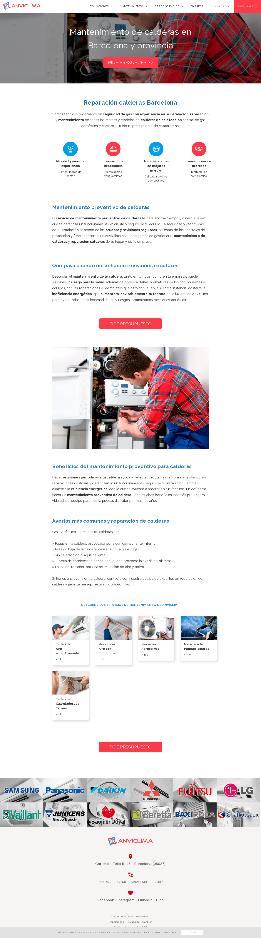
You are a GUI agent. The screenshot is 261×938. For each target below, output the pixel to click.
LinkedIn (145, 900)
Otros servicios (167, 6)
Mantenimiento (131, 6)
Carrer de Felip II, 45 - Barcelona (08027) (130, 864)
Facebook (105, 900)
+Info (174, 932)
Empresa (197, 6)
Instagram (126, 900)
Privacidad (133, 922)
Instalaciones (98, 6)
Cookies (147, 922)
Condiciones (116, 922)
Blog (160, 900)
